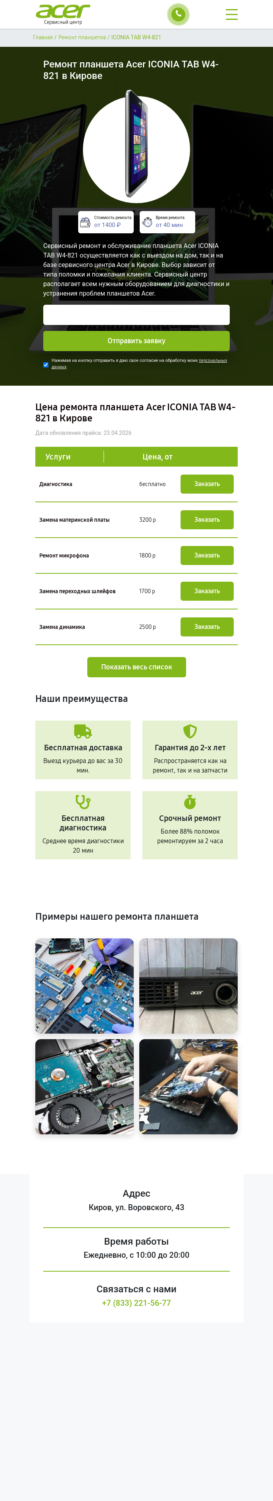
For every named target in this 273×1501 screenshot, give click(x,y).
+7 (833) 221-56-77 (136, 1303)
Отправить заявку (136, 340)
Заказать (207, 484)
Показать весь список (136, 667)
